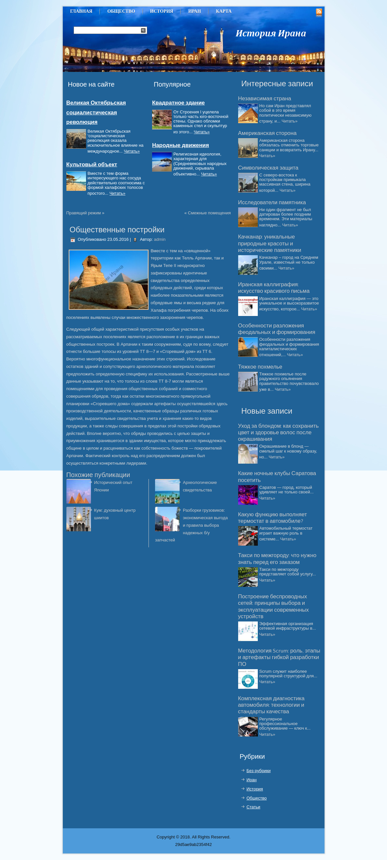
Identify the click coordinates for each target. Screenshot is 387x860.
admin (160, 239)
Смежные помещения (209, 212)
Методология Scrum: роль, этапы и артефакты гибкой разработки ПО (279, 657)
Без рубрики (259, 770)
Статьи (253, 806)
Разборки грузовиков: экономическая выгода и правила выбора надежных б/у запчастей (191, 525)
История (161, 11)
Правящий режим (83, 212)
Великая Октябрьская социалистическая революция (96, 112)
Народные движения (180, 145)
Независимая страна (264, 99)
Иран (194, 11)
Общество (121, 11)
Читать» (132, 151)
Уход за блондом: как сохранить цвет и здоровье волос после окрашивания (278, 432)
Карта (224, 11)
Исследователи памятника (272, 203)
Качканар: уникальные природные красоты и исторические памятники (269, 243)
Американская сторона (267, 133)
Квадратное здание (178, 103)
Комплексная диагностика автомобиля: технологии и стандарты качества (271, 705)
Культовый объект (91, 165)
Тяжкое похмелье (260, 367)
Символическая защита (268, 168)
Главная (81, 11)
